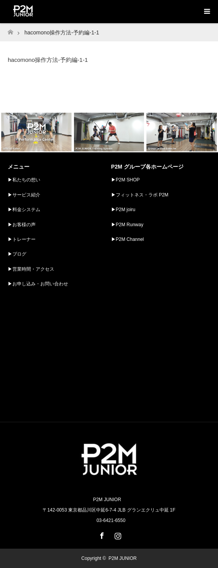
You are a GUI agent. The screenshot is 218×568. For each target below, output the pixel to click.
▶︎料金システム (24, 209)
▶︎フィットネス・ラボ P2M (139, 195)
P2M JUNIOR (122, 558)
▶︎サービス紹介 (24, 195)
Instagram (117, 534)
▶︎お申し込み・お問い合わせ (38, 284)
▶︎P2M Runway (127, 224)
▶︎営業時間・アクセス (31, 269)
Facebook (101, 534)
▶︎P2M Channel (127, 239)
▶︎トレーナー (22, 239)
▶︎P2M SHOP (125, 180)
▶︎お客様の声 (22, 224)
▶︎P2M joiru (123, 209)
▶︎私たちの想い (24, 180)
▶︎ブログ (17, 254)
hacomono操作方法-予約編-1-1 (48, 59)
